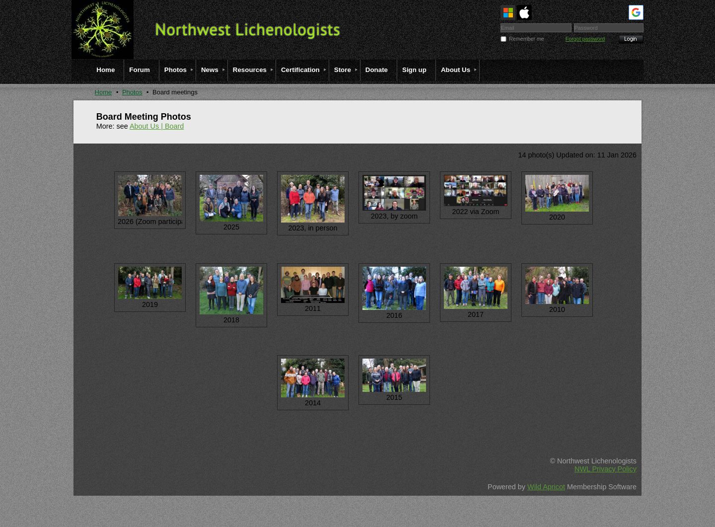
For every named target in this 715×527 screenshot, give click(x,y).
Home (103, 92)
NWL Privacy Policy (605, 469)
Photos (132, 92)
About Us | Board (157, 126)
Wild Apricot (546, 487)
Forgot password (585, 39)
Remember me (526, 39)
